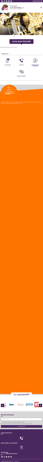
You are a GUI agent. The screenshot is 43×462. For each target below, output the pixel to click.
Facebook (2, 1)
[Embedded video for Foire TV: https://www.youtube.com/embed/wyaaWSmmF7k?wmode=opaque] (21, 308)
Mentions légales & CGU (7, 461)
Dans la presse (21, 76)
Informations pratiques (35, 65)
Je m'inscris (21, 426)
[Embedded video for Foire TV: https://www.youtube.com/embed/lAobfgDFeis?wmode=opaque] (21, 164)
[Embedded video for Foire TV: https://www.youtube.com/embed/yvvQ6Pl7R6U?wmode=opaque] (21, 188)
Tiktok (9, 1)
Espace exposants (37, 1)
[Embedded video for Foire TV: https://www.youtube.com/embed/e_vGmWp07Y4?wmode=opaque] (21, 236)
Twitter (11, 1)
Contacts (16, 461)
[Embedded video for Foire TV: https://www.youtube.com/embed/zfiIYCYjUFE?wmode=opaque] (21, 380)
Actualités (8, 64)
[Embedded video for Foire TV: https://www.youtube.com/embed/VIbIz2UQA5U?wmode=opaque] (21, 356)
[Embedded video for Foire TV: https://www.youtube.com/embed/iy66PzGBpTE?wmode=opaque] (21, 284)
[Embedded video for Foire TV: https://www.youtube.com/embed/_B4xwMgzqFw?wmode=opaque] (21, 332)
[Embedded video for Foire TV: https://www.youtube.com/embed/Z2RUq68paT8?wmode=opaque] (21, 212)
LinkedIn (6, 1)
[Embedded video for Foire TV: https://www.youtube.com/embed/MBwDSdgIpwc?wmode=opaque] (21, 140)
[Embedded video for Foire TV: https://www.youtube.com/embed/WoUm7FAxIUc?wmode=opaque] (21, 260)
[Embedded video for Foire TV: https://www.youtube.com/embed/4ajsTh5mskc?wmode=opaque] (21, 116)
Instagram (4, 1)
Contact (21, 64)
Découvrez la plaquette (9, 443)
